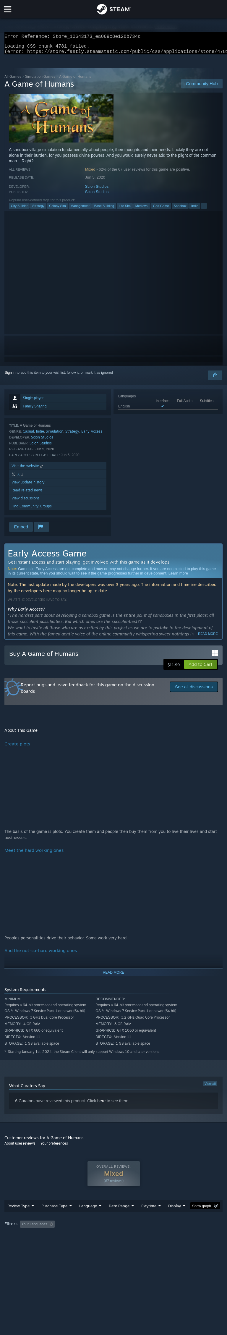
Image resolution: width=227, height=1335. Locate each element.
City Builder (19, 209)
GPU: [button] (71, 1244)
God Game (161, 209)
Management (80, 209)
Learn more (178, 577)
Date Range (119, 1217)
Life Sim (125, 209)
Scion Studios (97, 190)
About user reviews (19, 1147)
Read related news (27, 493)
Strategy (38, 209)
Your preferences (54, 1147)
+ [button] (204, 209)
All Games (12, 80)
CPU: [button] (51, 1244)
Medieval (141, 209)
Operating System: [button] (20, 1244)
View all (210, 1087)
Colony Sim (57, 209)
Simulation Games (40, 80)
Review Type (18, 1217)
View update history (28, 485)
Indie (194, 209)
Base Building (104, 209)
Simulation (54, 435)
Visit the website (28, 469)
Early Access (91, 435)
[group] (113, 1239)
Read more (208, 637)
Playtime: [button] (139, 1236)
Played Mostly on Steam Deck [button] (182, 1236)
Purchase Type (54, 1217)
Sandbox (180, 209)
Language (88, 1217)
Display (174, 1217)
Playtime (148, 1217)
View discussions (26, 501)
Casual (28, 435)
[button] (200, 668)
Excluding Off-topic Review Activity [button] (94, 1236)
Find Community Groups (32, 509)
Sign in (10, 376)
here (101, 1104)
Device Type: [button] (97, 1244)
